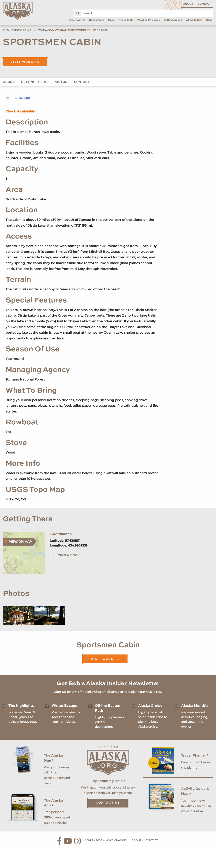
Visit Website (25, 62)
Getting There (34, 82)
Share (22, 98)
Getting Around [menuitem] (173, 20)
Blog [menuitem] (209, 20)
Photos (60, 82)
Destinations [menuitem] (96, 20)
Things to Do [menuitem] (125, 20)
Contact (204, 4)
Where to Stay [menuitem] (194, 20)
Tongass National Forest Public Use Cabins (73, 30)
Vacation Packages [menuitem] (148, 20)
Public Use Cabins (17, 30)
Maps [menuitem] (111, 20)
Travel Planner (195, 755)
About (188, 4)
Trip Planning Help (108, 781)
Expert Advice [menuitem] (77, 20)
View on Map (69, 555)
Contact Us (108, 802)
